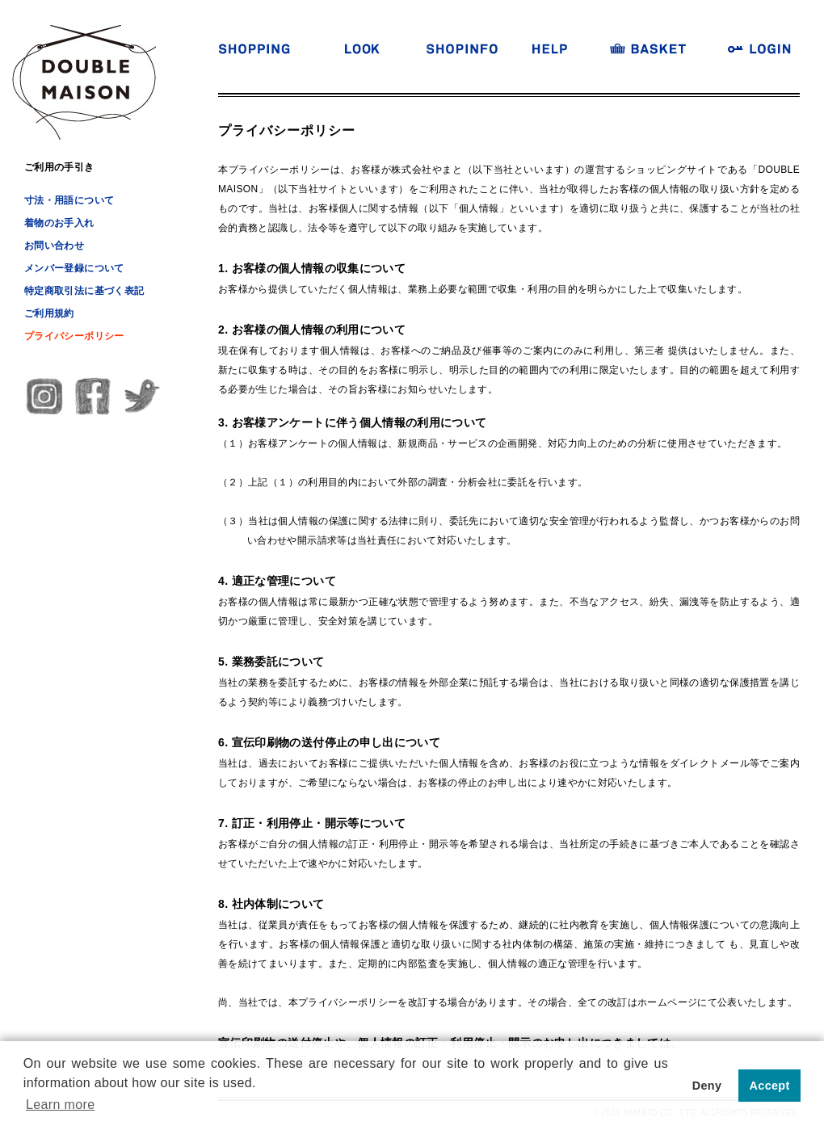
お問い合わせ (54, 245)
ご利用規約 (49, 313)
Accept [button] (770, 1085)
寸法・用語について (69, 200)
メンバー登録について (74, 268)
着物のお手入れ (59, 223)
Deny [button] (707, 1085)
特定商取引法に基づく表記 (84, 290)
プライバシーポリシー (74, 336)
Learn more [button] (60, 1104)
